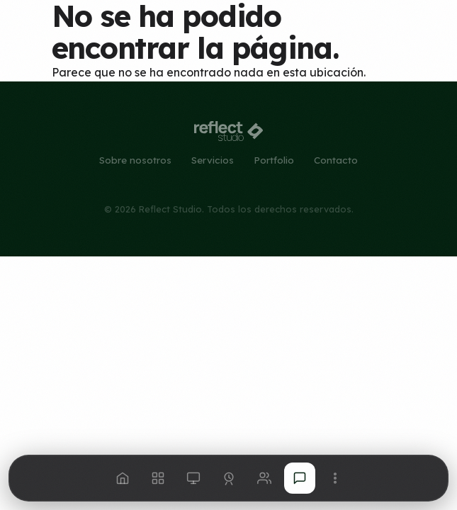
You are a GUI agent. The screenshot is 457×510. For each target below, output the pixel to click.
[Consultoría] (228, 478)
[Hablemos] (299, 478)
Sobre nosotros (135, 160)
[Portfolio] (193, 478)
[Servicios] (158, 478)
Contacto (336, 160)
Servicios (212, 160)
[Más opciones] (335, 478)
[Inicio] (122, 478)
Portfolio (274, 160)
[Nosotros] (264, 478)
